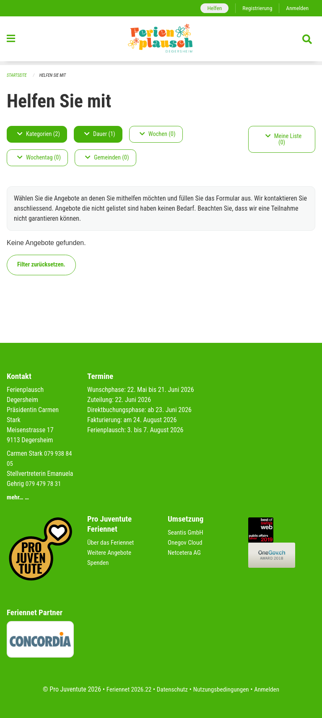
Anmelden (297, 8)
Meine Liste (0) (283, 139)
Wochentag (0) (39, 158)
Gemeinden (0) (107, 158)
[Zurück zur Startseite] (161, 41)
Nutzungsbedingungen (222, 689)
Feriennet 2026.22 (125, 689)
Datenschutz (171, 689)
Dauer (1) (99, 134)
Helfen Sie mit (55, 75)
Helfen (210, 8)
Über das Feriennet (112, 542)
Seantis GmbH (186, 532)
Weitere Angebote (110, 552)
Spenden (98, 563)
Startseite (18, 75)
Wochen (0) (158, 134)
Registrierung (255, 8)
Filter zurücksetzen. (41, 265)
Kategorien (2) (38, 134)
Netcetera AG (185, 552)
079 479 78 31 (44, 484)
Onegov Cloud (186, 542)
